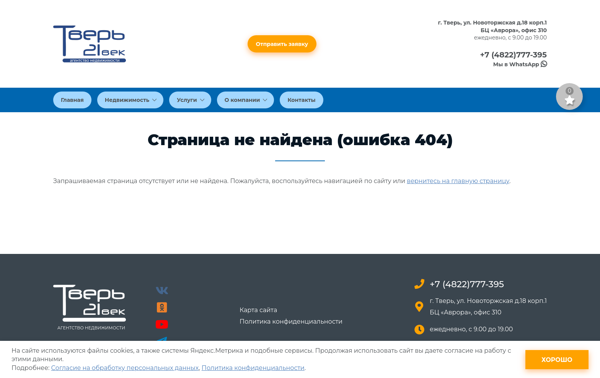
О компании (246, 100)
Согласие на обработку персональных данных (125, 367)
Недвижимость (131, 100)
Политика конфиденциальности (291, 321)
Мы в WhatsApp (520, 64)
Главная (72, 100)
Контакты (301, 100)
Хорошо (556, 359)
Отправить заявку (282, 44)
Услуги (190, 100)
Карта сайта (258, 310)
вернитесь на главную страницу (458, 181)
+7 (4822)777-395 (513, 54)
